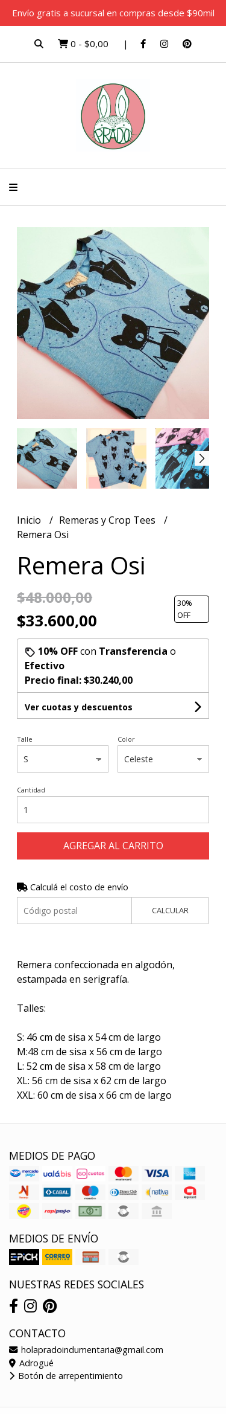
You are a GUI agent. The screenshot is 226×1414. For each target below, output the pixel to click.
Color (126, 739)
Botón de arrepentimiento (66, 1375)
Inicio (30, 520)
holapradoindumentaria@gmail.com (86, 1349)
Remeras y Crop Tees (108, 520)
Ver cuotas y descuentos (79, 707)
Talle (25, 739)
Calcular (170, 910)
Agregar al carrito (113, 845)
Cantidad (31, 789)
